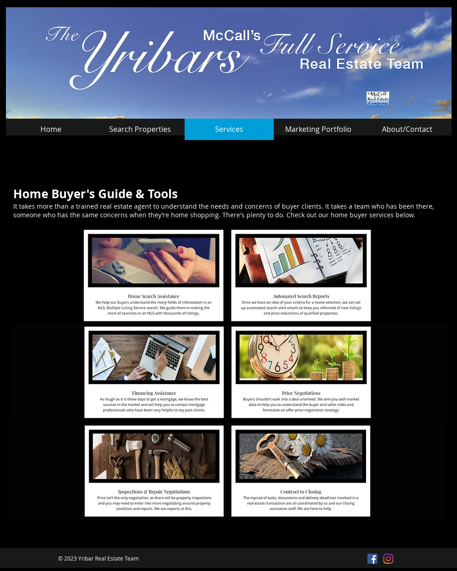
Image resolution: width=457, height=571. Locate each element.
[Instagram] (388, 559)
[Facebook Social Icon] (372, 559)
